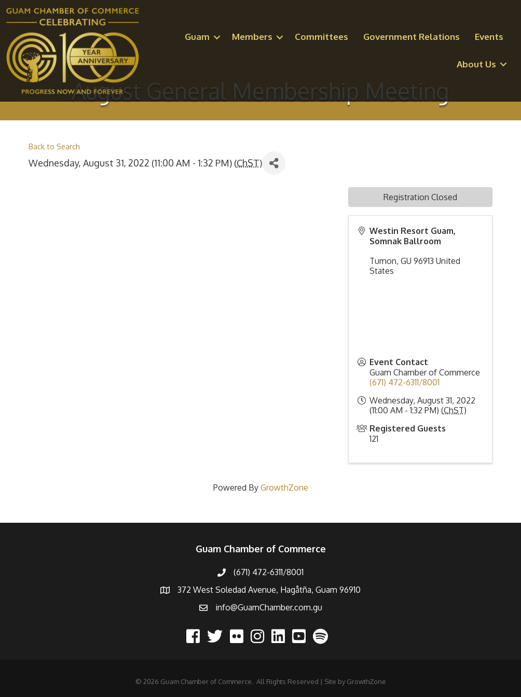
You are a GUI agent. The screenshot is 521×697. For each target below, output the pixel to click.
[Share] (273, 163)
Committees (321, 36)
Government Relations (411, 36)
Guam (197, 36)
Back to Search (54, 146)
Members (252, 36)
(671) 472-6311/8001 (404, 382)
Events (489, 36)
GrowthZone (284, 487)
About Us (476, 64)
